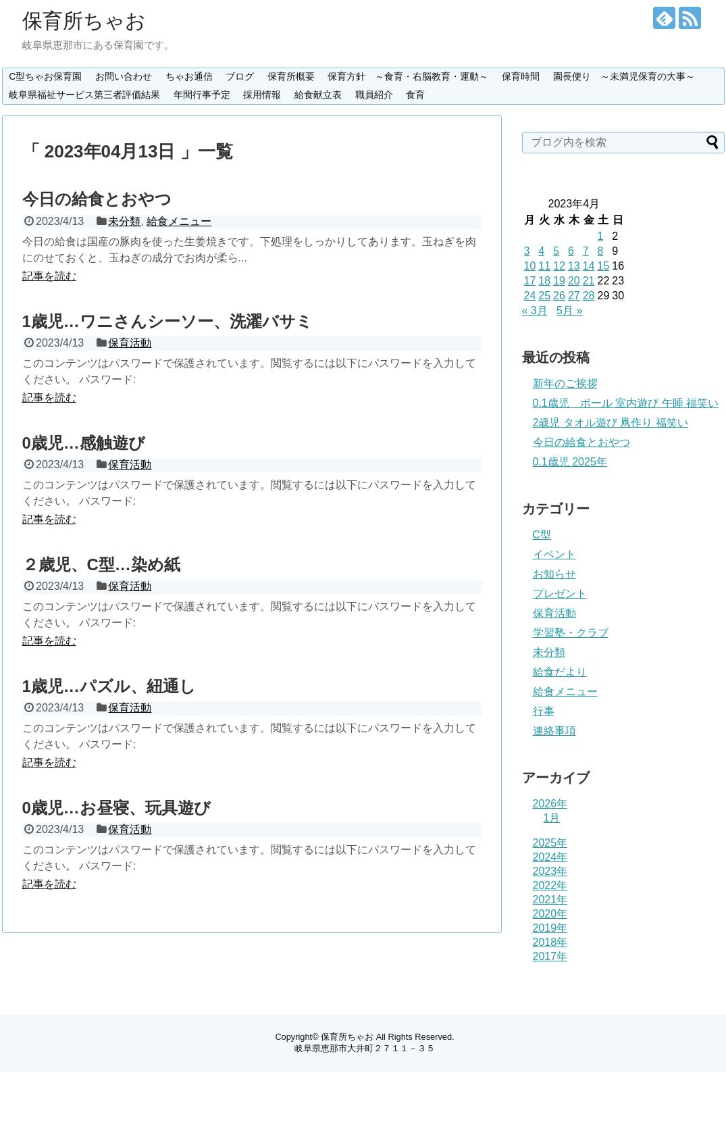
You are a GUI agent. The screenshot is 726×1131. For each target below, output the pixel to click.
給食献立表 (318, 94)
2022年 (550, 885)
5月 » (569, 310)
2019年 (550, 928)
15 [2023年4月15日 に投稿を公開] (603, 266)
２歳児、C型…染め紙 (101, 564)
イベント (554, 554)
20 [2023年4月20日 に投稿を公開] (574, 280)
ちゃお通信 (189, 76)
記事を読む (49, 276)
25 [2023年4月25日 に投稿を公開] (544, 295)
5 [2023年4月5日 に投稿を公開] (556, 251)
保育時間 (521, 76)
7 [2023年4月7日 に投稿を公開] (586, 251)
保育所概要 (291, 76)
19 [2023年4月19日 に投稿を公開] (559, 280)
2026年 (550, 803)
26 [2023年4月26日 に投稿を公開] (559, 295)
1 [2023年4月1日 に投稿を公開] (600, 236)
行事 (543, 711)
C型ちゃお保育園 (45, 76)
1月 (552, 818)
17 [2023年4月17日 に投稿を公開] (530, 280)
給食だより (560, 672)
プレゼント (560, 593)
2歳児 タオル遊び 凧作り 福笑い (610, 422)
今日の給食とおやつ (97, 199)
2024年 (550, 857)
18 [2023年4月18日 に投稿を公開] (544, 280)
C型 (542, 535)
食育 (415, 94)
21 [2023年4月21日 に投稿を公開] (589, 280)
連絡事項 (554, 730)
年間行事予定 (202, 94)
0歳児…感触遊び (83, 443)
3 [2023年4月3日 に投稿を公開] (527, 251)
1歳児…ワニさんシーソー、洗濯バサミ (167, 321)
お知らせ (554, 574)
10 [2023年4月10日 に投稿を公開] (530, 266)
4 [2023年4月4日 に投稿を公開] (541, 251)
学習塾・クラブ (570, 632)
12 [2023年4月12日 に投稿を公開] (559, 266)
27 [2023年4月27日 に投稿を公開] (574, 295)
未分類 (124, 221)
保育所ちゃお (84, 20)
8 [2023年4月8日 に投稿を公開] (600, 251)
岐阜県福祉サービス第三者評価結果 (84, 94)
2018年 (550, 942)
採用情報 (262, 94)
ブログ (240, 76)
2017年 (550, 956)
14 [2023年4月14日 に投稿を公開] (589, 266)
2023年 (550, 871)
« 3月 (535, 310)
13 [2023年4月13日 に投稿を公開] (574, 266)
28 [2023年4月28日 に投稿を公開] (589, 295)
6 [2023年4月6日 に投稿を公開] (571, 251)
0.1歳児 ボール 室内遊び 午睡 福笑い (626, 403)
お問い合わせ (123, 76)
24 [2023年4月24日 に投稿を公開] (530, 295)
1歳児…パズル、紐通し (109, 686)
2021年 (550, 899)
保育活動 (129, 343)
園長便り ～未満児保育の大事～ (624, 76)
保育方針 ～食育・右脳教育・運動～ (408, 76)
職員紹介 (374, 94)
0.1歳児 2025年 (570, 462)
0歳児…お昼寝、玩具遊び (116, 808)
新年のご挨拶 (565, 383)
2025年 (550, 843)
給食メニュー (179, 221)
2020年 (550, 914)
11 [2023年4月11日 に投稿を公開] (544, 266)
